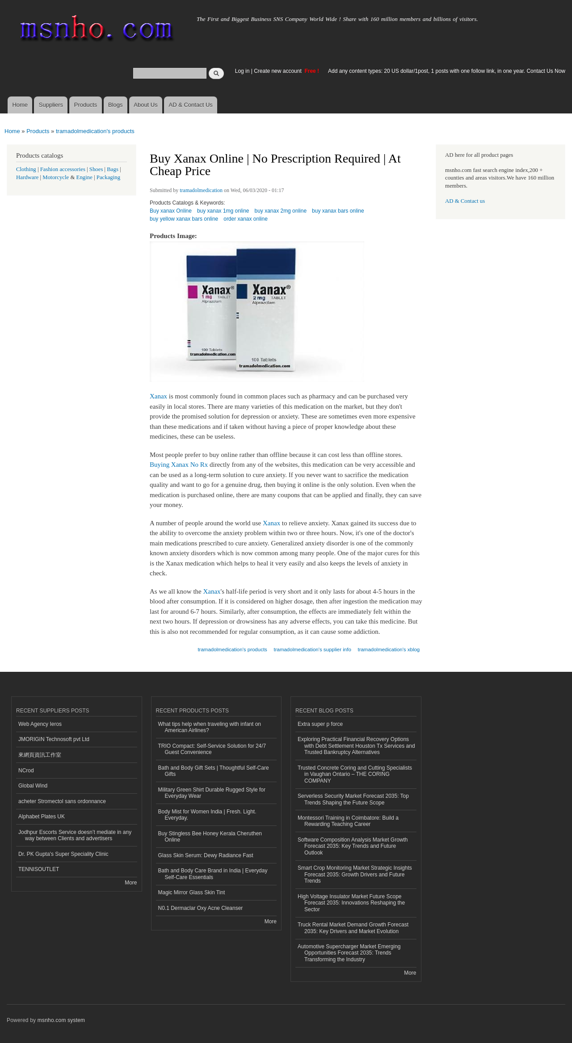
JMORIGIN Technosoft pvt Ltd (53, 739)
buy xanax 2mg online (281, 211)
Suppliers (51, 104)
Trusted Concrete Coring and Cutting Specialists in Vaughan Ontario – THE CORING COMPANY (355, 774)
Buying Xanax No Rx (179, 464)
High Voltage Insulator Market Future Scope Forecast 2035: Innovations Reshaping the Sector (351, 903)
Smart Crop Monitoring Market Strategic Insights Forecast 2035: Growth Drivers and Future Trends (355, 874)
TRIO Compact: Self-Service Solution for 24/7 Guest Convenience (212, 749)
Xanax (158, 396)
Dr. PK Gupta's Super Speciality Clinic (63, 854)
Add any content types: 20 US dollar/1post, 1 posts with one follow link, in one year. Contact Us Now (446, 71)
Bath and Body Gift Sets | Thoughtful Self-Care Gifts (213, 771)
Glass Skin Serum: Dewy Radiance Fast (205, 855)
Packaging (108, 177)
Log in (242, 71)
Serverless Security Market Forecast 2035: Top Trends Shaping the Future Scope (353, 799)
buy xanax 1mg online (223, 211)
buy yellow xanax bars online (184, 219)
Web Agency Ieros (40, 724)
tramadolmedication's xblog (389, 649)
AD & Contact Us (191, 104)
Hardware (27, 177)
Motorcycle (55, 177)
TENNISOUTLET (38, 869)
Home (20, 104)
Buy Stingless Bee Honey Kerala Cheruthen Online (210, 836)
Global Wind (32, 786)
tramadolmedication (201, 190)
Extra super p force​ (320, 724)
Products (85, 104)
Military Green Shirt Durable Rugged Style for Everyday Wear (211, 793)
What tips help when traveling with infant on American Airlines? (209, 727)
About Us (145, 104)
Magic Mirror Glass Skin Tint (191, 892)
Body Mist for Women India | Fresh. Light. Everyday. (207, 814)
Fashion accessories (62, 169)
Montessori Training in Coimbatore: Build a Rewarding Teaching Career (348, 821)
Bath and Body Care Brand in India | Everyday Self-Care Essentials (213, 873)
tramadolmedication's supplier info (312, 649)
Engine (84, 177)
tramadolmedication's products (95, 131)
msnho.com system (61, 1020)
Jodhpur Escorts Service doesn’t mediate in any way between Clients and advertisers (74, 835)
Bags (112, 169)
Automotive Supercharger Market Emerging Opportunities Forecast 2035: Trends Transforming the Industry (349, 953)
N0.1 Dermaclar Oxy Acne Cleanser (200, 908)
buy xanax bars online (338, 211)
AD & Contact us (465, 201)
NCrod (26, 770)
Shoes (96, 169)
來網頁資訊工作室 (39, 755)
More (131, 883)
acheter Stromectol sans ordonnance (62, 801)
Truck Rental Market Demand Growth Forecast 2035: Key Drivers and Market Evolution (353, 928)
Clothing (26, 169)
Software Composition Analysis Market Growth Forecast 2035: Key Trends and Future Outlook (353, 846)
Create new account (278, 71)
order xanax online (245, 219)
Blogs (115, 104)
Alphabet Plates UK (41, 816)
